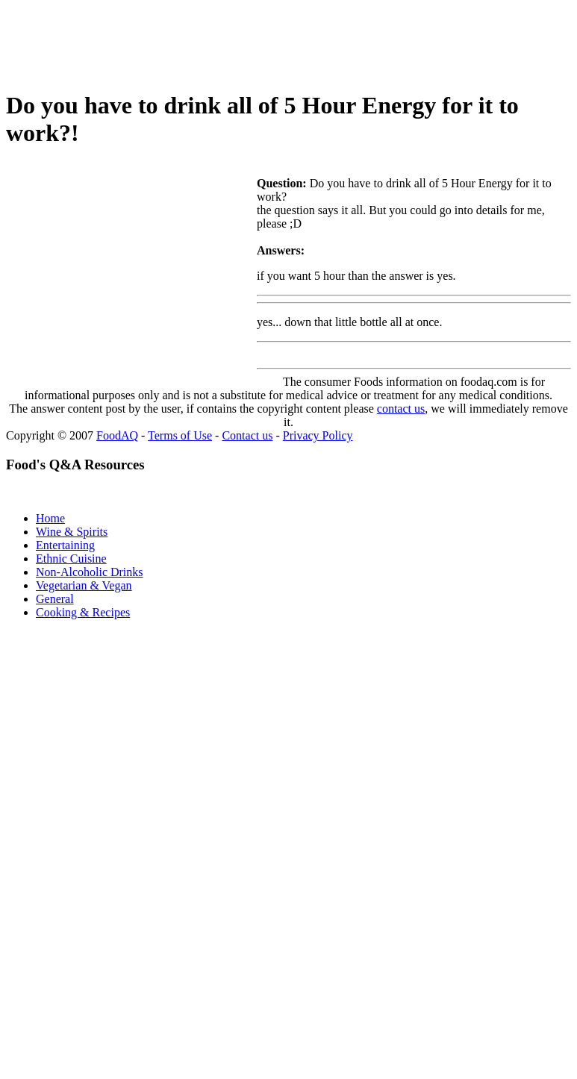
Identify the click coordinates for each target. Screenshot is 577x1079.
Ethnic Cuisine (71, 558)
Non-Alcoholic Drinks (89, 572)
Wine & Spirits (71, 531)
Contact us (247, 435)
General (55, 598)
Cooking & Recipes (83, 612)
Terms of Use (180, 435)
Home (50, 518)
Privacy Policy (318, 435)
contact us (401, 408)
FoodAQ (117, 435)
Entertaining (65, 545)
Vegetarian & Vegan (84, 585)
